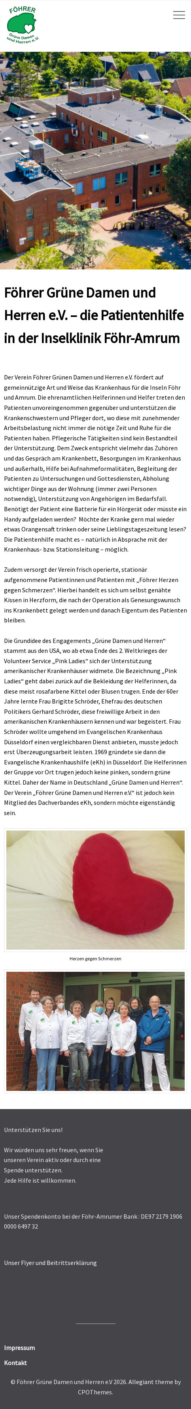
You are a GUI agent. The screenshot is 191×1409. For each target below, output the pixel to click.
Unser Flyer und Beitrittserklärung (50, 1263)
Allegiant (141, 1382)
